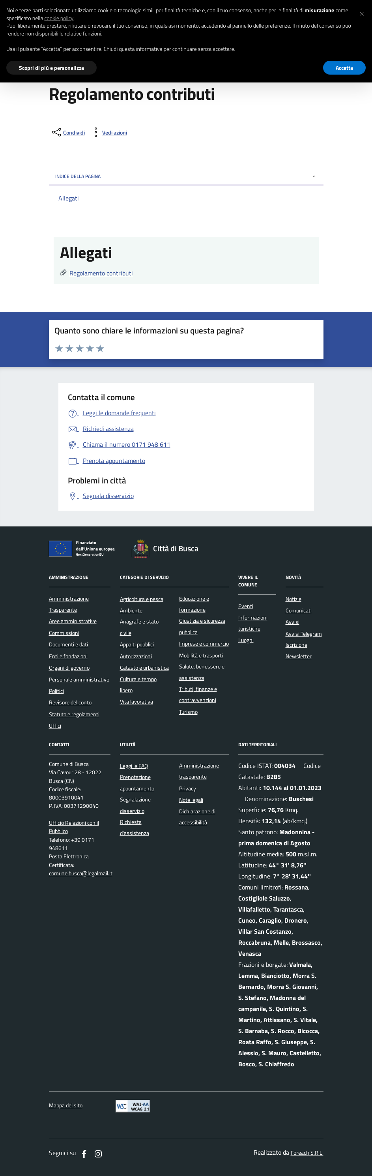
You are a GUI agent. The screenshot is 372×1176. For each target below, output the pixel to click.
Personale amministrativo (79, 679)
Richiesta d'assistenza (134, 827)
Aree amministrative (73, 621)
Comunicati (299, 610)
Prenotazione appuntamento (137, 782)
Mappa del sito (65, 1105)
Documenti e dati (68, 644)
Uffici (55, 725)
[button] (361, 12)
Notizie (293, 599)
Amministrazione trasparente (199, 771)
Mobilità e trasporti (201, 655)
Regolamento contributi (101, 273)
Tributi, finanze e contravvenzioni (198, 694)
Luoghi (246, 640)
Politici (56, 691)
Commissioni (64, 633)
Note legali (191, 800)
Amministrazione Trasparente (69, 604)
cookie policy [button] (58, 18)
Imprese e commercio (204, 643)
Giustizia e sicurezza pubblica (202, 626)
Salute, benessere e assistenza (201, 672)
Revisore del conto (70, 702)
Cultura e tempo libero (138, 685)
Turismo (188, 712)
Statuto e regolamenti (74, 714)
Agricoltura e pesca (141, 599)
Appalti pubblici (137, 644)
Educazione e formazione (194, 604)
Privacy (187, 788)
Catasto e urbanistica (144, 667)
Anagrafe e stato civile (139, 627)
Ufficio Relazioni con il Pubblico (74, 827)
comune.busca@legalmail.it (80, 873)
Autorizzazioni (136, 656)
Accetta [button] (344, 68)
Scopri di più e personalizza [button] (51, 68)
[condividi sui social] (67, 132)
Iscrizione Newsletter (299, 650)
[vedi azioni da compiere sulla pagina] (108, 132)
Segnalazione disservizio (135, 805)
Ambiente (131, 610)
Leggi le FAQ (134, 766)
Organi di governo (69, 667)
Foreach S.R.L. (307, 1153)
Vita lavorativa (136, 701)
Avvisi (292, 622)
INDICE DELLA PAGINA (186, 176)
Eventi (245, 606)
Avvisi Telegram (304, 633)
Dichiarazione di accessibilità (197, 817)
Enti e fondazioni (68, 656)
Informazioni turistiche (252, 623)
